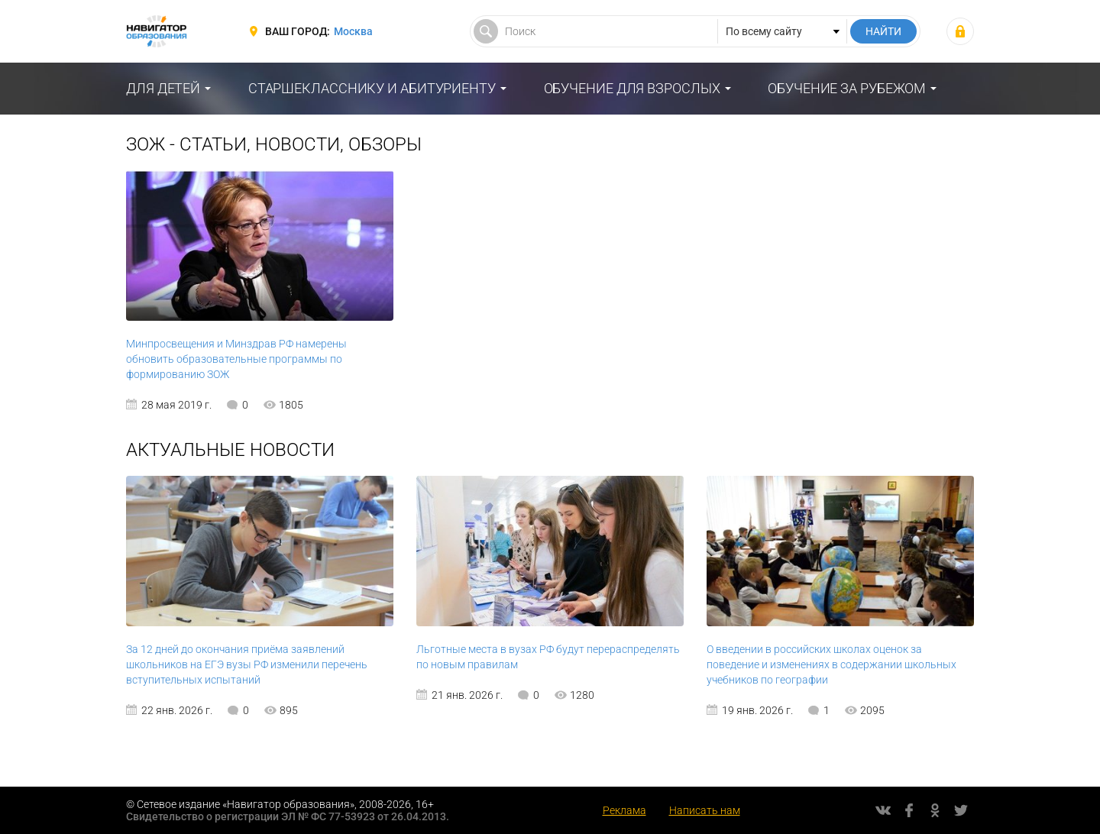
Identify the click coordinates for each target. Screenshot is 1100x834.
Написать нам (704, 810)
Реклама (624, 810)
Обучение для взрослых (632, 88)
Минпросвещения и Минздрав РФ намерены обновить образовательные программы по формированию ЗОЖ (236, 359)
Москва (353, 31)
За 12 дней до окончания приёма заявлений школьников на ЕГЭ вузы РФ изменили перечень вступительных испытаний (246, 664)
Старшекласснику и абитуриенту (372, 88)
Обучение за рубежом (847, 88)
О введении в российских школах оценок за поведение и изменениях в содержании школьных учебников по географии (831, 664)
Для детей (163, 88)
